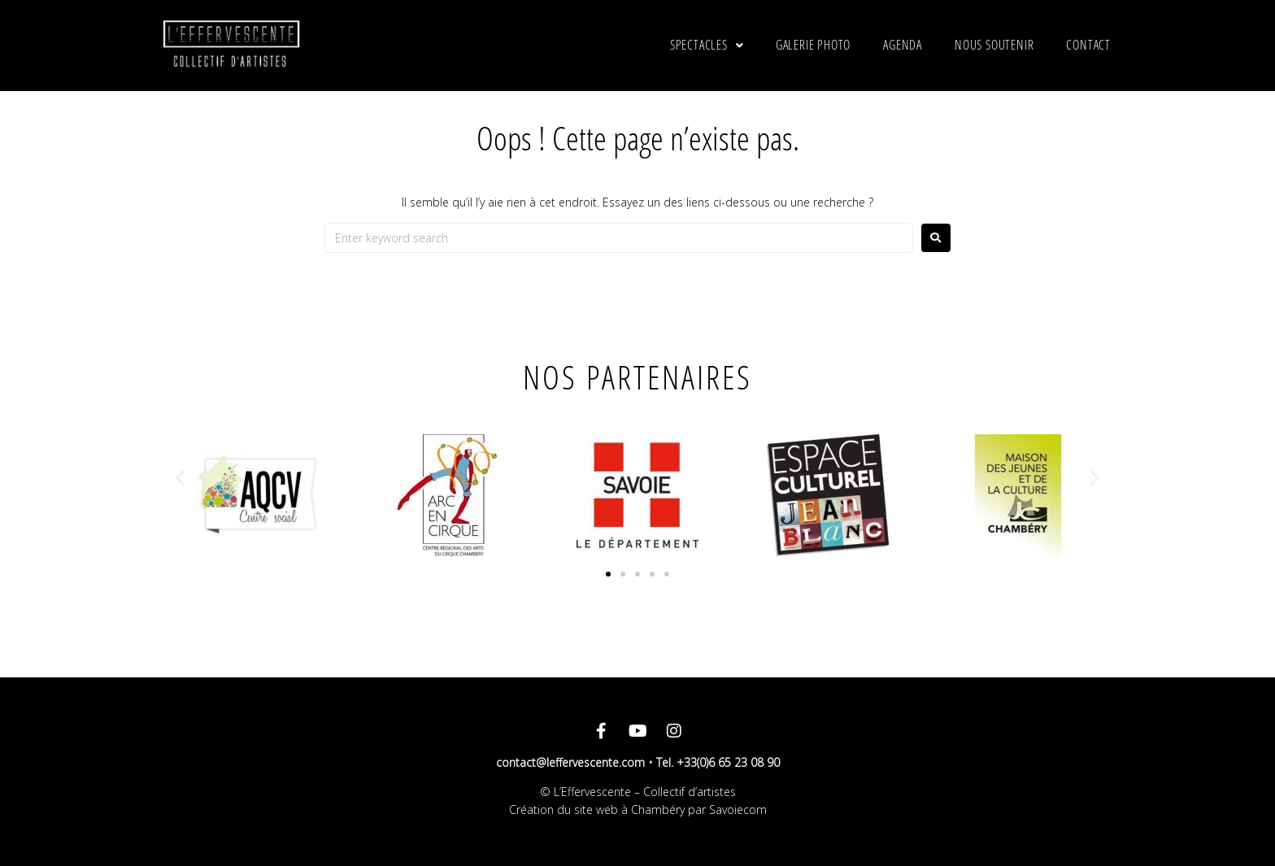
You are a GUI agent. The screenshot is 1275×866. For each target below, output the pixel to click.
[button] (180, 478)
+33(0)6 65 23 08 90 (728, 762)
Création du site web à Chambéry (597, 809)
